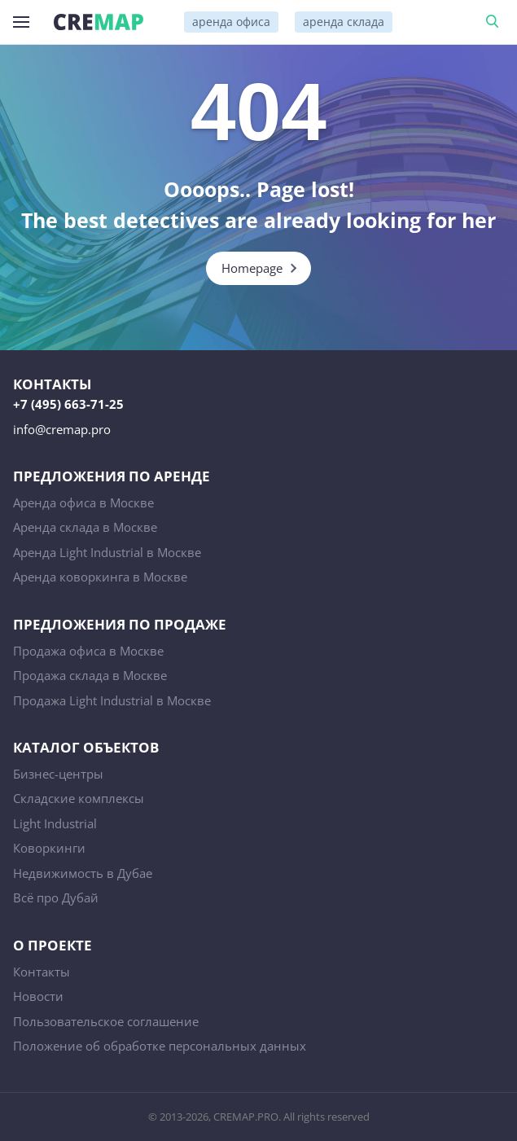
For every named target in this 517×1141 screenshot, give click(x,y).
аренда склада (343, 21)
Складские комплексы (78, 798)
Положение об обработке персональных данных (159, 1046)
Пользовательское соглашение (106, 1021)
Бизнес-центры (58, 774)
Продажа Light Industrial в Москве (112, 700)
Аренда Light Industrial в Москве (107, 552)
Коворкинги (49, 848)
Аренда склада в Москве (85, 527)
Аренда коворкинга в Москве (100, 576)
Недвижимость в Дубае (82, 873)
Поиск (495, 22)
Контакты (41, 971)
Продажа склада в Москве (90, 675)
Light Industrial (55, 823)
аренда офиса (231, 21)
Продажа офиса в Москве (88, 651)
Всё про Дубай (56, 897)
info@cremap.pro (62, 429)
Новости (38, 996)
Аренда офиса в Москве (83, 502)
